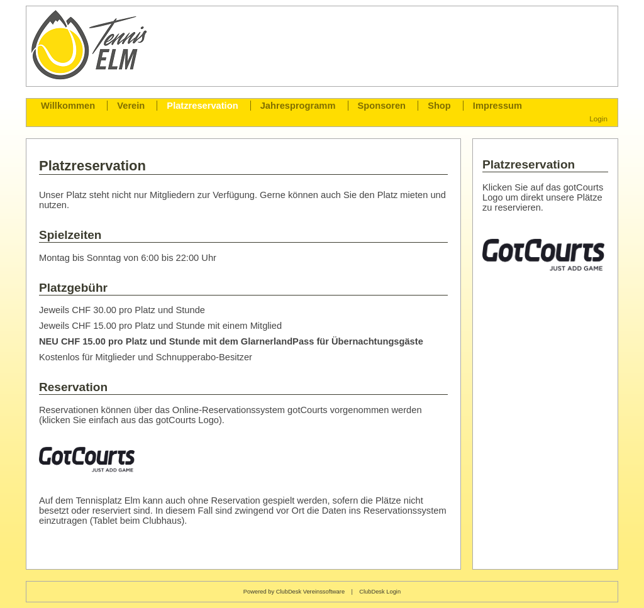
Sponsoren (382, 106)
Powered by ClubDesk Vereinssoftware (294, 592)
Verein (131, 106)
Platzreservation (202, 106)
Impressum (497, 106)
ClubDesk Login (380, 592)
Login (598, 118)
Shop (439, 106)
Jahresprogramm (298, 106)
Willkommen (68, 106)
